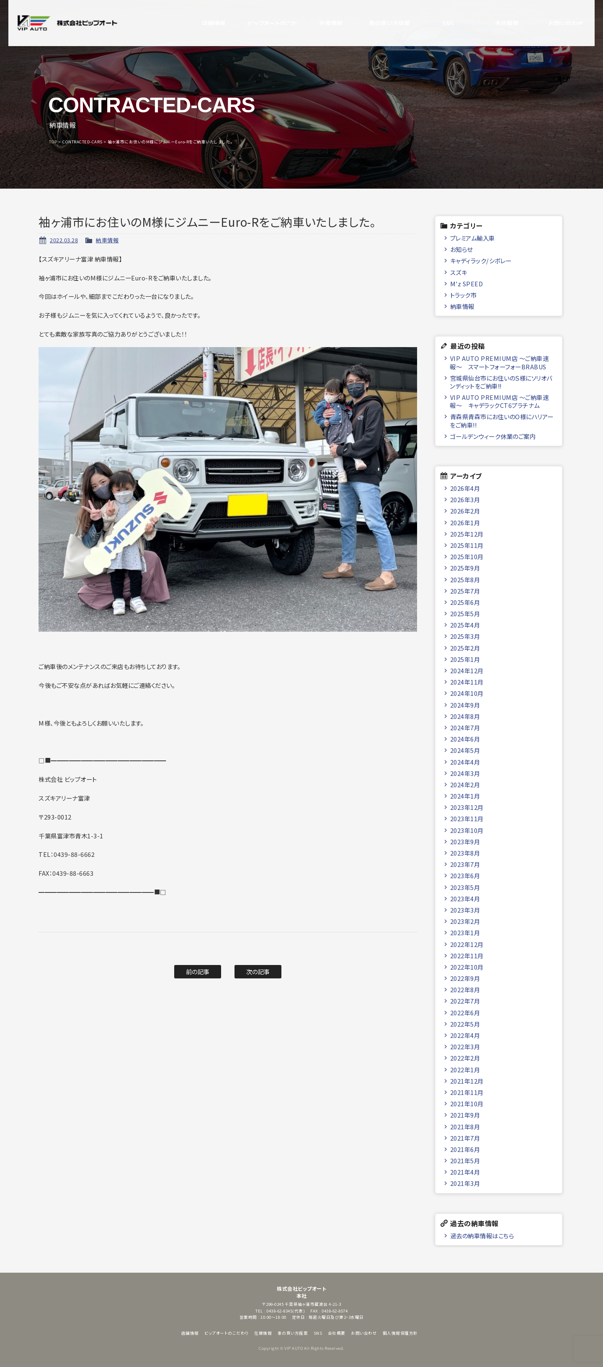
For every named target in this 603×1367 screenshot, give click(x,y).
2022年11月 (467, 956)
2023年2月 (465, 921)
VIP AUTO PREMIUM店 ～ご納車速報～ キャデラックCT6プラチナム (499, 401)
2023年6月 (465, 875)
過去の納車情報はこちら (482, 1236)
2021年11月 (467, 1092)
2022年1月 (465, 1070)
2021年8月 (465, 1127)
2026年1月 (465, 523)
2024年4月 (465, 762)
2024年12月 (467, 670)
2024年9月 (465, 705)
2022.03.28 (64, 240)
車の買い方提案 (381, 23)
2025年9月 (465, 568)
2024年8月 (465, 716)
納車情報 (107, 240)
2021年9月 (465, 1115)
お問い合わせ (557, 23)
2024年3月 (465, 773)
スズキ (458, 272)
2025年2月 (465, 648)
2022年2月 (465, 1058)
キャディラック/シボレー (481, 261)
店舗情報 (205, 23)
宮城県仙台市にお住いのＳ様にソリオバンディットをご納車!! (501, 382)
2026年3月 (465, 499)
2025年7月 (465, 591)
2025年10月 (467, 556)
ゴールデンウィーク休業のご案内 (493, 436)
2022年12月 (467, 944)
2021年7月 (465, 1138)
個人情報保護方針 (400, 1333)
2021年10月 (467, 1104)
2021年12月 (467, 1081)
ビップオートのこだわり (264, 23)
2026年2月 (465, 511)
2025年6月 (465, 602)
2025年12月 (467, 534)
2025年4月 (465, 625)
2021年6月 (465, 1149)
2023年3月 (465, 910)
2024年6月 (465, 739)
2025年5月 (465, 613)
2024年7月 (465, 727)
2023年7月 (465, 864)
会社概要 (498, 23)
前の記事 (198, 971)
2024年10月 (467, 693)
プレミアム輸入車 (472, 238)
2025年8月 (465, 580)
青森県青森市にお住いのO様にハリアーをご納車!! (502, 420)
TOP (53, 142)
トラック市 (463, 295)
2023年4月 (465, 899)
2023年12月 (467, 807)
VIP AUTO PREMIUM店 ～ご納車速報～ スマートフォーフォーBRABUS (499, 362)
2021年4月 (465, 1172)
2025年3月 (465, 636)
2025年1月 (465, 659)
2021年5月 (465, 1161)
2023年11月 (467, 818)
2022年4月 (465, 1035)
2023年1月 (465, 932)
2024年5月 (465, 750)
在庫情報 (322, 23)
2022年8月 (465, 989)
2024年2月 (465, 785)
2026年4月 (465, 488)
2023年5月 (465, 887)
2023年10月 (467, 830)
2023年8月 (465, 853)
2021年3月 (465, 1183)
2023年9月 (465, 842)
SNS (440, 23)
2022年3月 (465, 1047)
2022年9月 (465, 978)
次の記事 (258, 971)
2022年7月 (465, 1001)
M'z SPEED (466, 284)
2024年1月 (465, 796)
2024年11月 (467, 682)
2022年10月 (467, 967)
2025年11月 (467, 545)
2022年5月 (465, 1024)
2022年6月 (465, 1013)
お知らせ (461, 249)
